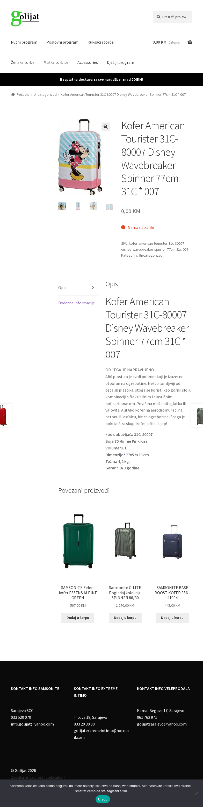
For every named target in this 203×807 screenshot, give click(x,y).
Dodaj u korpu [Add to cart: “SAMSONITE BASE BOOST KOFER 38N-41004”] (172, 617)
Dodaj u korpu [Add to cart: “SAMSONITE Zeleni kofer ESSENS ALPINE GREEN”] (78, 617)
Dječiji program (120, 62)
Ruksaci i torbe (101, 42)
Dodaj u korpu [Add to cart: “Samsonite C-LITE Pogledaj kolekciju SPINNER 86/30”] (125, 617)
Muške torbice (56, 62)
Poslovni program (62, 42)
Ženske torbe (22, 62)
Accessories (87, 62)
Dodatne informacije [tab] (76, 302)
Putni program (24, 42)
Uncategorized (45, 94)
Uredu (103, 799)
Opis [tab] (62, 287)
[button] (106, 126)
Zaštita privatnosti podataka (36, 777)
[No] (196, 793)
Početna (23, 94)
